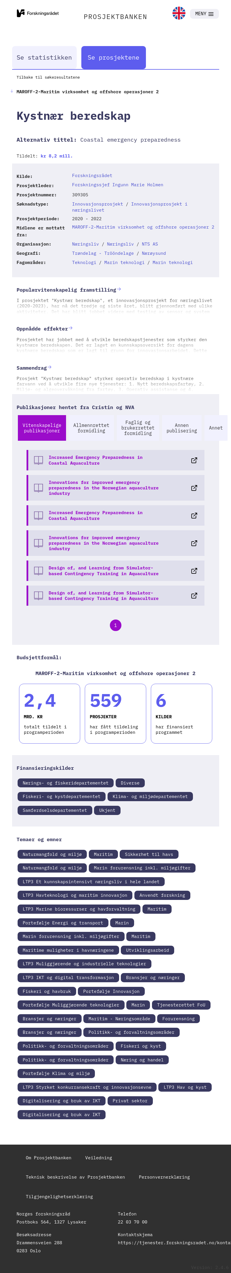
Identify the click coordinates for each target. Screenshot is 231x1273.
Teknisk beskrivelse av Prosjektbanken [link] (75, 1177)
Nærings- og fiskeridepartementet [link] (66, 783)
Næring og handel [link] (142, 1060)
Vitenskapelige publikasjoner (41, 428)
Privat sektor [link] (130, 1100)
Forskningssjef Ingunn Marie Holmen (117, 184)
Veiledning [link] (98, 1157)
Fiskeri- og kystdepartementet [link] (62, 796)
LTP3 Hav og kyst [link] (185, 1087)
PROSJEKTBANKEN (115, 16)
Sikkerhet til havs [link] (149, 854)
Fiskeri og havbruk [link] (47, 991)
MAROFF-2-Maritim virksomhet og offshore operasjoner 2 (143, 227)
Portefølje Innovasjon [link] (111, 991)
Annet (216, 428)
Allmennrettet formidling (91, 428)
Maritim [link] (103, 854)
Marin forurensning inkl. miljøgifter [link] (142, 868)
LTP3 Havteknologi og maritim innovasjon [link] (75, 895)
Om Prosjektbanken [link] (49, 1157)
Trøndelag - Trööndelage (103, 253)
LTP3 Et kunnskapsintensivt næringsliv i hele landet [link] (91, 881)
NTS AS (150, 244)
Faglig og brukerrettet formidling (138, 427)
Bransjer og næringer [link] (153, 977)
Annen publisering (182, 428)
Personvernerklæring (164, 1177)
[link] (178, 14)
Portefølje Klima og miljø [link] (56, 1073)
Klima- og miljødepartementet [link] (150, 796)
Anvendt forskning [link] (162, 895)
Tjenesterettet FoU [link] (181, 1005)
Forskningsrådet (92, 175)
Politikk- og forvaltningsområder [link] (131, 1032)
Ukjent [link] (107, 810)
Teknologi (84, 262)
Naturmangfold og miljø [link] (52, 854)
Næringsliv (85, 244)
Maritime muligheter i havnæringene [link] (68, 950)
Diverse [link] (130, 783)
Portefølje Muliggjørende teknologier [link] (71, 1005)
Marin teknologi (124, 262)
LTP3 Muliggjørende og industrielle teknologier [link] (84, 963)
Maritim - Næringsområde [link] (119, 1018)
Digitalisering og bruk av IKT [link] (62, 1100)
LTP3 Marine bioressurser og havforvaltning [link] (79, 909)
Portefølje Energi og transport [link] (63, 923)
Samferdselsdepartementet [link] (55, 810)
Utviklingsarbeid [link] (147, 950)
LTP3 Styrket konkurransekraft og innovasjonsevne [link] (87, 1087)
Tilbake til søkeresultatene (48, 77)
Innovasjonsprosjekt (97, 204)
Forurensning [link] (178, 1018)
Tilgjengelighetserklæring (59, 1196)
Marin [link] (122, 923)
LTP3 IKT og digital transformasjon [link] (68, 977)
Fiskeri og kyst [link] (141, 1046)
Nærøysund (154, 253)
